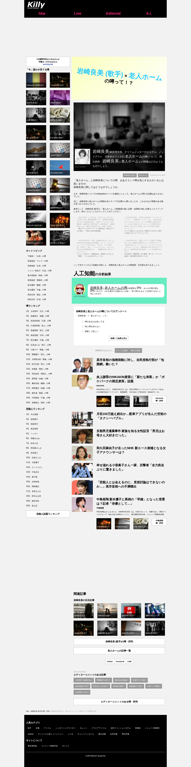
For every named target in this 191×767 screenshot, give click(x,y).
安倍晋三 (34, 453)
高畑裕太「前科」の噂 (41, 403)
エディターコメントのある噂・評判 (119, 701)
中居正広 (35, 472)
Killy (27, 711)
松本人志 (34, 443)
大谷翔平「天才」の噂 (40, 311)
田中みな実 (36, 496)
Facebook (120, 661)
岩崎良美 (96, 287)
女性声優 (113, 734)
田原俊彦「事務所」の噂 (38, 280)
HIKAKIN (100, 386)
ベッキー (34, 434)
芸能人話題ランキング (48, 514)
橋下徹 (34, 477)
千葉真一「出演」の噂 (37, 256)
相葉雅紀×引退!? (136, 686)
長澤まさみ (36, 491)
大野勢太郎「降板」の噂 (42, 359)
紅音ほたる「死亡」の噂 (41, 345)
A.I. (149, 13)
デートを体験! (122, 350)
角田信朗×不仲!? (82, 686)
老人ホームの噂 (116, 287)
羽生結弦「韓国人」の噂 (42, 374)
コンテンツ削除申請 (49, 746)
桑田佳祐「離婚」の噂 (41, 383)
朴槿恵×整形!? (119, 686)
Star (42, 13)
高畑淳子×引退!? (139, 680)
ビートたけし (37, 467)
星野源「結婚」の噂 (40, 379)
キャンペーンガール (86, 734)
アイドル (47, 728)
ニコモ (70, 734)
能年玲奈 (35, 501)
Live (77, 13)
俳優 (37, 728)
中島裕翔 (100, 508)
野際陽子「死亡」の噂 (41, 354)
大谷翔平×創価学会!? (83, 680)
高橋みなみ (35, 438)
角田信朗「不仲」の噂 (40, 335)
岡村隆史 (35, 486)
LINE (129, 661)
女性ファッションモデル (121, 728)
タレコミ (65, 746)
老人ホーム (143, 175)
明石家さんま (36, 448)
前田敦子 (34, 419)
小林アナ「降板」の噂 (40, 350)
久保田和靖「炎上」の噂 (41, 326)
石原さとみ (36, 458)
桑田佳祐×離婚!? (121, 680)
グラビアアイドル (99, 728)
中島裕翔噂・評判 (159, 522)
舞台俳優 (102, 734)
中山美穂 (34, 414)
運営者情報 (32, 746)
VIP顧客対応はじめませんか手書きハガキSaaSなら (47, 61)
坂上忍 (34, 506)
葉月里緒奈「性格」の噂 (38, 275)
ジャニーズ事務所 (152, 728)
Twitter (110, 661)
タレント (83, 728)
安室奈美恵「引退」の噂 (41, 321)
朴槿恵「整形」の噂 (40, 369)
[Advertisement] (95, 36)
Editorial (113, 13)
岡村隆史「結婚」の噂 (41, 388)
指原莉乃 (34, 424)
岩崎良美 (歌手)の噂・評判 (119, 641)
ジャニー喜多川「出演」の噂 (39, 271)
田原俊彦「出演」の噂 (37, 266)
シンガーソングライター (65, 728)
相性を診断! (135, 350)
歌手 (29, 728)
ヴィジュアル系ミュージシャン (50, 734)
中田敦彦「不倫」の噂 (41, 398)
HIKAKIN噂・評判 (159, 399)
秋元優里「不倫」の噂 (37, 290)
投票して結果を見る (118, 338)
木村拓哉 (35, 482)
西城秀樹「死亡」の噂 (40, 330)
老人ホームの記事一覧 (119, 650)
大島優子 (35, 462)
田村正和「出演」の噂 (37, 299)
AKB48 (30, 734)
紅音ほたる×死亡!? (100, 686)
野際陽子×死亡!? (103, 680)
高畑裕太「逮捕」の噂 (40, 316)
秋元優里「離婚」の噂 (37, 285)
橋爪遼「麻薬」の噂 (40, 393)
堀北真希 (34, 429)
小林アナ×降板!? (153, 686)
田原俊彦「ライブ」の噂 (38, 261)
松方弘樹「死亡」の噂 (41, 364)
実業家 (138, 728)
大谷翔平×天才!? (82, 692)
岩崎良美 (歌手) (129, 175)
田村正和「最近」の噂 (37, 295)
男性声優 (125, 734)
